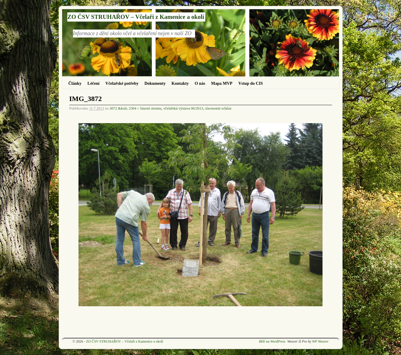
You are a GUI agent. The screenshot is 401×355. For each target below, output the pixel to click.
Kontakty (180, 83)
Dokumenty (155, 83)
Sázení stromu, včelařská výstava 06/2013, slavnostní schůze (186, 108)
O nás (200, 83)
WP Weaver (320, 341)
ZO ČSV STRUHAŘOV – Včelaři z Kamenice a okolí (135, 17)
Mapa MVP (221, 83)
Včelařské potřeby (121, 83)
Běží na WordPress (272, 341)
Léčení (93, 83)
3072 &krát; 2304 (122, 108)
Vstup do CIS (250, 83)
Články (75, 83)
